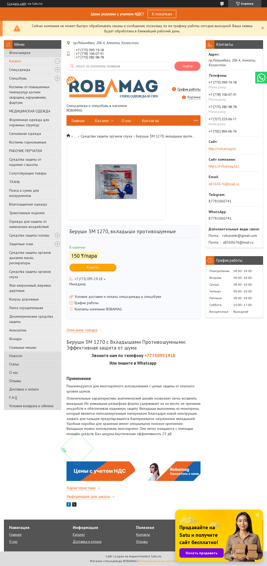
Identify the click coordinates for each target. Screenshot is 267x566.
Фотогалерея (20, 52)
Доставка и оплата (24, 389)
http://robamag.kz (222, 148)
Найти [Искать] (187, 66)
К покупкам (162, 13)
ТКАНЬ (14, 181)
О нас (13, 372)
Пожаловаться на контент (158, 561)
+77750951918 (159, 355)
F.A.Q (13, 397)
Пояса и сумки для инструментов (24, 193)
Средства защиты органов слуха (30, 274)
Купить (93, 267)
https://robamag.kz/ (224, 166)
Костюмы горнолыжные (27, 142)
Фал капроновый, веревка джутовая (30, 288)
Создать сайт (16, 3)
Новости (15, 355)
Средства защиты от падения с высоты (25, 162)
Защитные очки (21, 244)
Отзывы (15, 380)
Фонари (15, 338)
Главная (78, 121)
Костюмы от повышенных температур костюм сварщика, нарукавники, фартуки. (29, 95)
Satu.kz (156, 556)
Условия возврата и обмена (31, 406)
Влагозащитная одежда (28, 204)
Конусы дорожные (24, 299)
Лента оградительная (26, 307)
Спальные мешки (22, 347)
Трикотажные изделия (27, 212)
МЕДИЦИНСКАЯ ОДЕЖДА (29, 111)
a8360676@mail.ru (224, 184)
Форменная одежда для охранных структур (29, 122)
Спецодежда (19, 69)
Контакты (150, 121)
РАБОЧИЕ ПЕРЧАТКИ (25, 150)
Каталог (15, 61)
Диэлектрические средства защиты (31, 319)
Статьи (14, 364)
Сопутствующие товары (27, 173)
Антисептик (17, 330)
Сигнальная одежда (25, 133)
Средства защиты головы (29, 235)
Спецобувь (18, 78)
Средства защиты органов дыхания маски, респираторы (30, 257)
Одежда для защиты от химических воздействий (29, 224)
